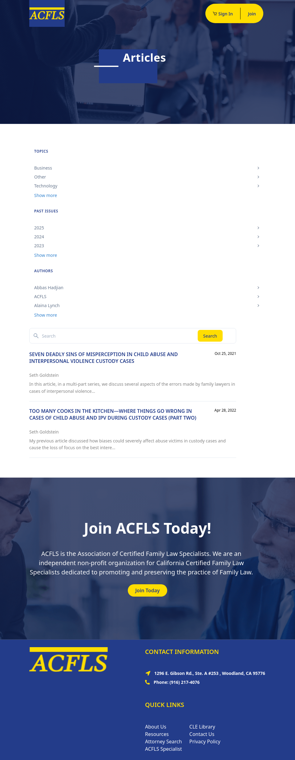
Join (252, 14)
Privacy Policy (204, 741)
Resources (157, 734)
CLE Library (202, 726)
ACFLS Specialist (163, 749)
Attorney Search (163, 741)
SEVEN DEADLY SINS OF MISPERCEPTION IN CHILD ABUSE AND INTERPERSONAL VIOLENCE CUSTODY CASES (103, 357)
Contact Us (201, 734)
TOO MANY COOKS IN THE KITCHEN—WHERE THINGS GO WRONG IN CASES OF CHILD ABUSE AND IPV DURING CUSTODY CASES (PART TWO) (112, 414)
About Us (155, 726)
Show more (45, 195)
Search (210, 336)
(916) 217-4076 (185, 682)
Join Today (147, 590)
